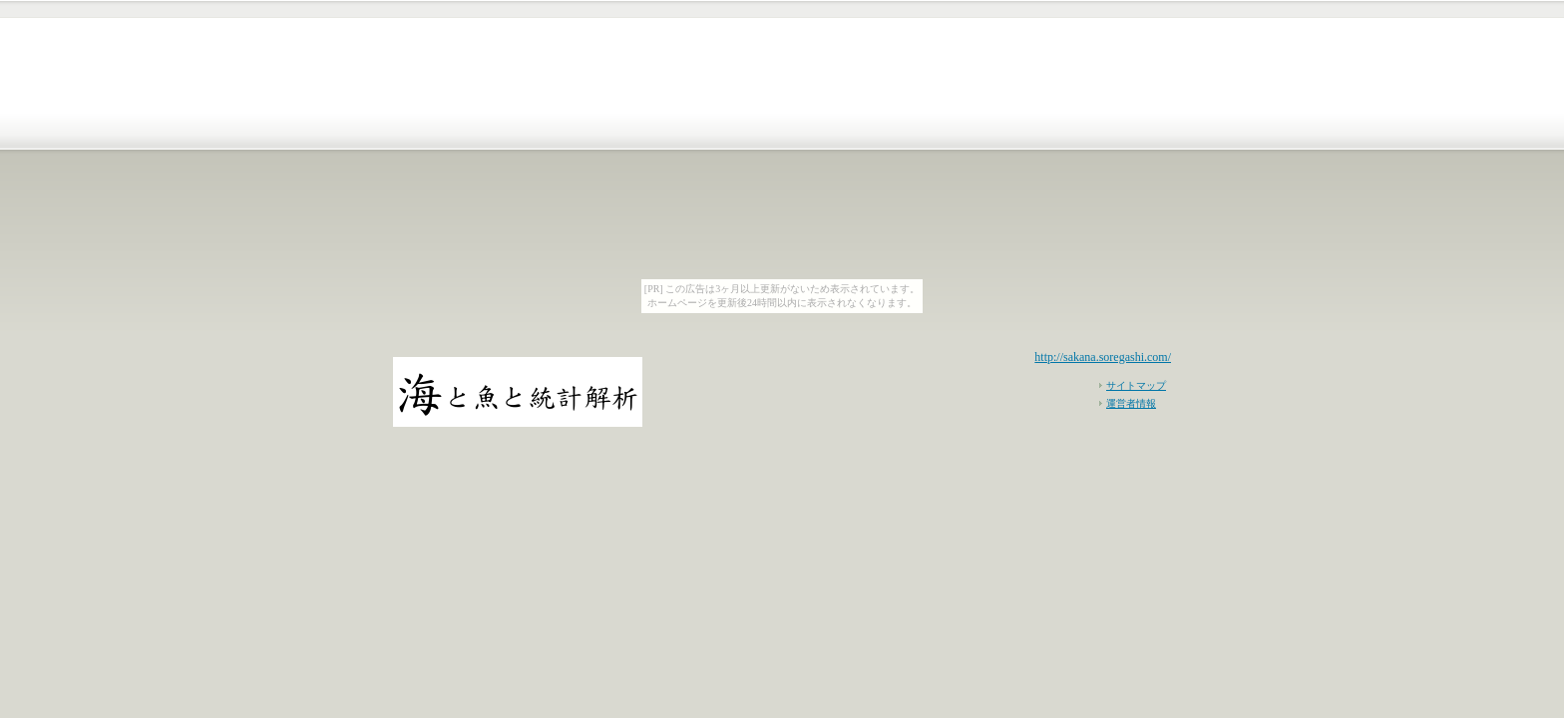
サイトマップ (1136, 385)
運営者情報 (1131, 403)
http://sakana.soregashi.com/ (1102, 357)
